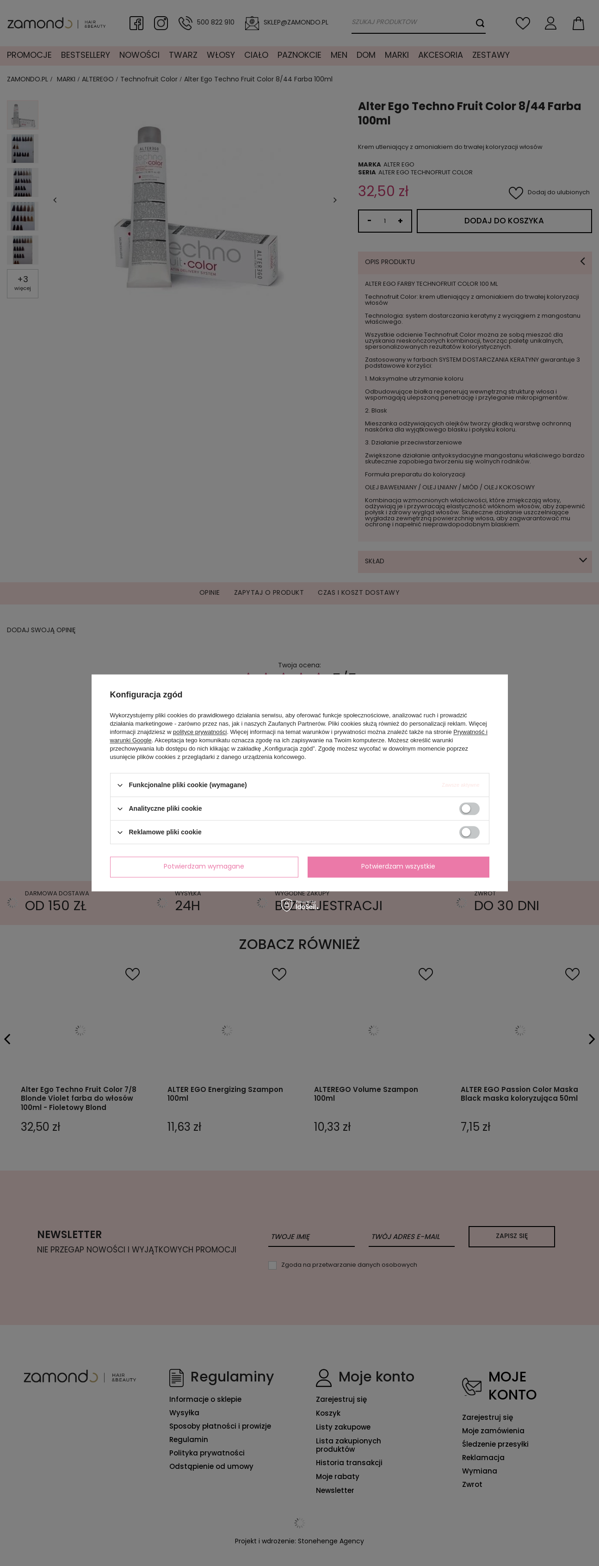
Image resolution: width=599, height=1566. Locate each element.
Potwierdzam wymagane (204, 866)
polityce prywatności (200, 731)
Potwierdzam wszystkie (398, 866)
